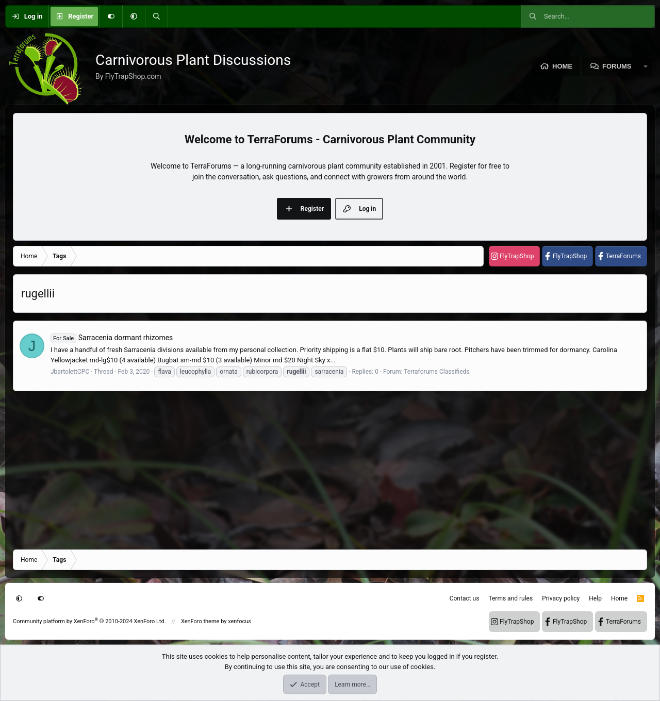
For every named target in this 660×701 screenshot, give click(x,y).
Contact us (465, 598)
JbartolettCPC (70, 371)
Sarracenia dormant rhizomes (112, 337)
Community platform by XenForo (89, 621)
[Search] (156, 16)
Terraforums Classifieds (436, 371)
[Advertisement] (322, 469)
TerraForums (623, 256)
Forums (616, 66)
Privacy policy (561, 598)
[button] (133, 16)
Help (595, 598)
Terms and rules (510, 598)
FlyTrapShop (517, 256)
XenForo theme (200, 621)
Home (562, 66)
